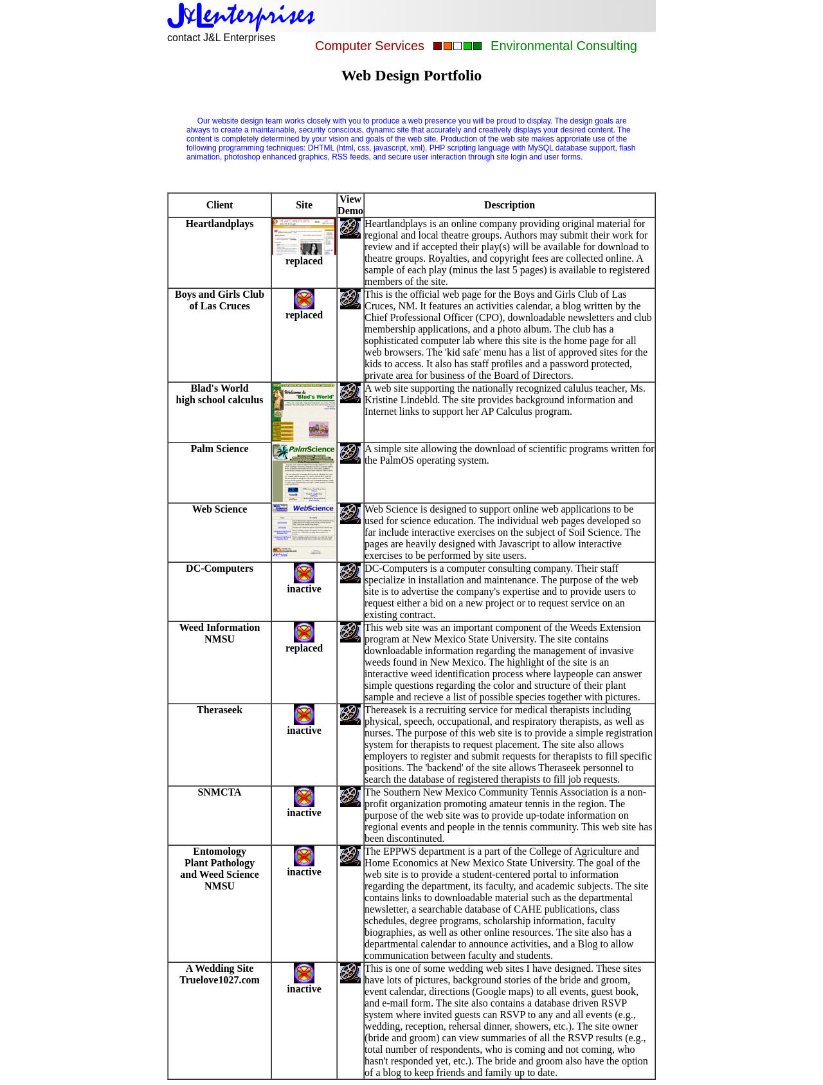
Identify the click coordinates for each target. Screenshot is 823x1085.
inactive (304, 867)
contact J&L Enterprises (221, 37)
